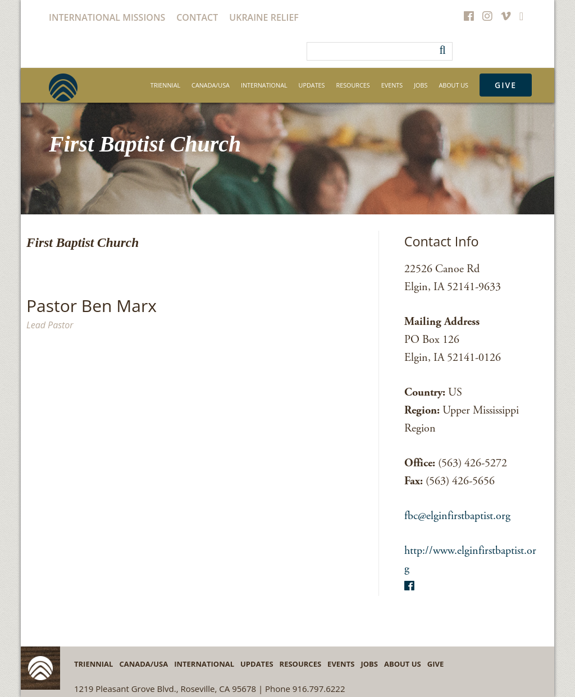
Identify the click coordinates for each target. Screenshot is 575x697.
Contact (197, 17)
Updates (312, 85)
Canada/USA (210, 85)
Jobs (420, 85)
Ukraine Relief (264, 17)
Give (506, 85)
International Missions (107, 17)
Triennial (165, 85)
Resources (353, 85)
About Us (453, 85)
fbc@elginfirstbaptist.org (457, 516)
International (264, 85)
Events (392, 85)
